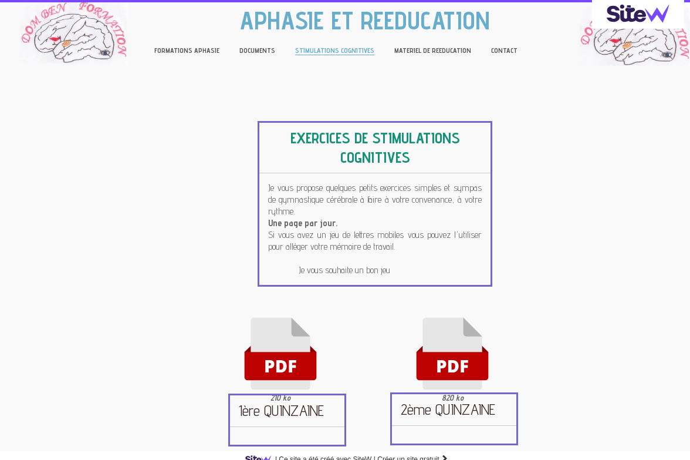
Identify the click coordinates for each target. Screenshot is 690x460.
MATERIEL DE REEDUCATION (432, 50)
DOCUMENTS (257, 50)
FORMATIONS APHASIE (186, 50)
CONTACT (504, 50)
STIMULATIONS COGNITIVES (334, 50)
